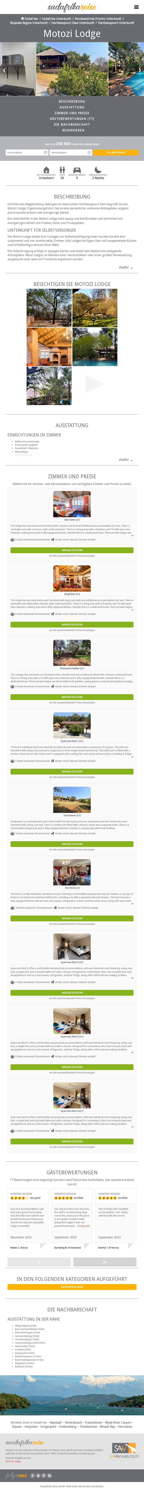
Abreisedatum (89, 152)
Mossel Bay (107, 1426)
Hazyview (31, 1426)
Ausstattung (72, 107)
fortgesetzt (84, 1226)
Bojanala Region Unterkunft (29, 23)
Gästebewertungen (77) (72, 119)
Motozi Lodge (13, 1461)
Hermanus (125, 1426)
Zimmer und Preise (72, 113)
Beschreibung (72, 101)
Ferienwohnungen (72, 1287)
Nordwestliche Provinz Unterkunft (98, 19)
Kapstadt (56, 1422)
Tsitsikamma (88, 1426)
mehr (124, 267)
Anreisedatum (45, 152)
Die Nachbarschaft (72, 124)
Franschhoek (93, 1422)
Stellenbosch (73, 1422)
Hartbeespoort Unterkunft (116, 23)
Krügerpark (48, 1426)
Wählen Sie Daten (72, 550)
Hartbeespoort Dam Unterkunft (72, 23)
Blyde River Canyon (118, 1422)
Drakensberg (67, 1426)
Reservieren (73, 130)
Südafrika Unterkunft (56, 19)
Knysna (16, 1426)
